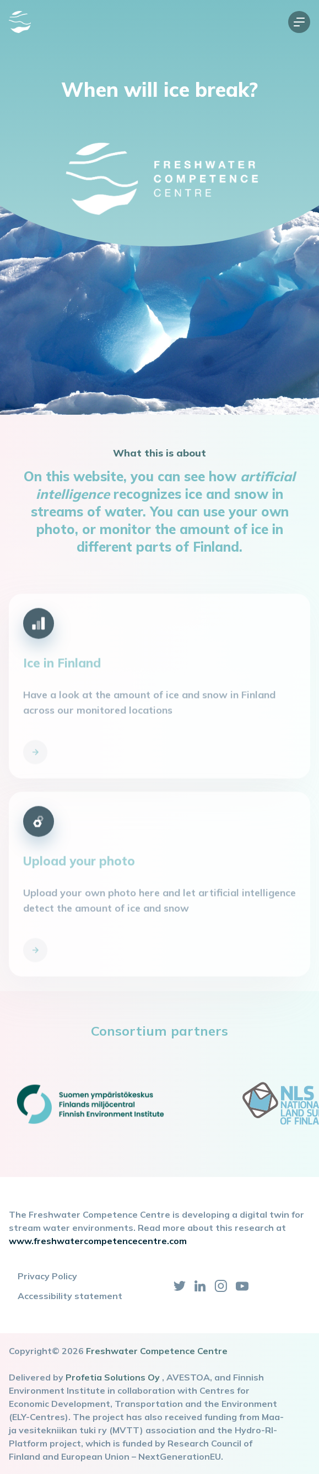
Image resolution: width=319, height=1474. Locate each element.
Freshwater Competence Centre (157, 1350)
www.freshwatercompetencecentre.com (98, 1240)
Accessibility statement (70, 1295)
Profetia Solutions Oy (113, 1377)
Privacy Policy (47, 1276)
